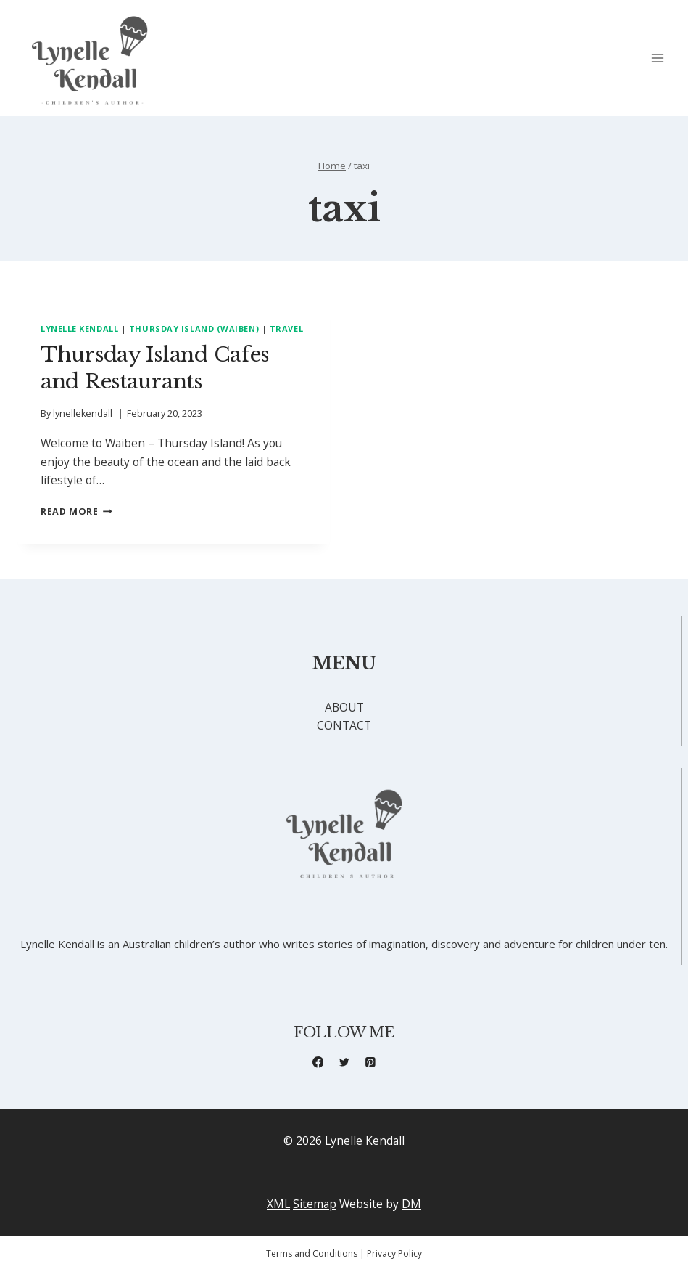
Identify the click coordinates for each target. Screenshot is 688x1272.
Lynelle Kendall (79, 328)
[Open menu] (657, 58)
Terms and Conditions (311, 1253)
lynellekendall (82, 413)
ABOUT (344, 707)
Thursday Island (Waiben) (194, 328)
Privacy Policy (394, 1253)
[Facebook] (318, 1062)
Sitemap (314, 1204)
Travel (286, 328)
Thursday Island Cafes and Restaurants (155, 368)
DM (411, 1204)
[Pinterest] (370, 1062)
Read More (76, 511)
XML (278, 1204)
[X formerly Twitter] (344, 1062)
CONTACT (344, 725)
